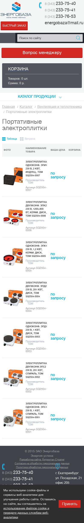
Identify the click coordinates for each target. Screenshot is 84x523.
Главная (8, 107)
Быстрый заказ (14, 25)
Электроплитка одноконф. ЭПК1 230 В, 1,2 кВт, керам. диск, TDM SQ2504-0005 (36, 249)
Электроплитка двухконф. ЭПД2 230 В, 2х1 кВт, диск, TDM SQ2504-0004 (36, 289)
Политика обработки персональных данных (42, 467)
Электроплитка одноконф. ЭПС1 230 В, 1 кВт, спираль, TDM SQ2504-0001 (36, 410)
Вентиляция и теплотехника (59, 107)
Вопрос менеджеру (42, 52)
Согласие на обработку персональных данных (42, 463)
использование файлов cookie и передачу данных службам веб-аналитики (26, 512)
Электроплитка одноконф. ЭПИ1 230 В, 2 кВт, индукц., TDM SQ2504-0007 (36, 168)
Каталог (26, 107)
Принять (69, 504)
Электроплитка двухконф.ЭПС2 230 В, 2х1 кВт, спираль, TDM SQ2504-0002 (36, 370)
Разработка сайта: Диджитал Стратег (42, 459)
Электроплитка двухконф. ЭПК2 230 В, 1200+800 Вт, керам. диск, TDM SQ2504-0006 (36, 209)
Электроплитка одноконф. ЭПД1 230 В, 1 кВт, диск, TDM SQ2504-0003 (36, 330)
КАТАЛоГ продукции (37, 97)
